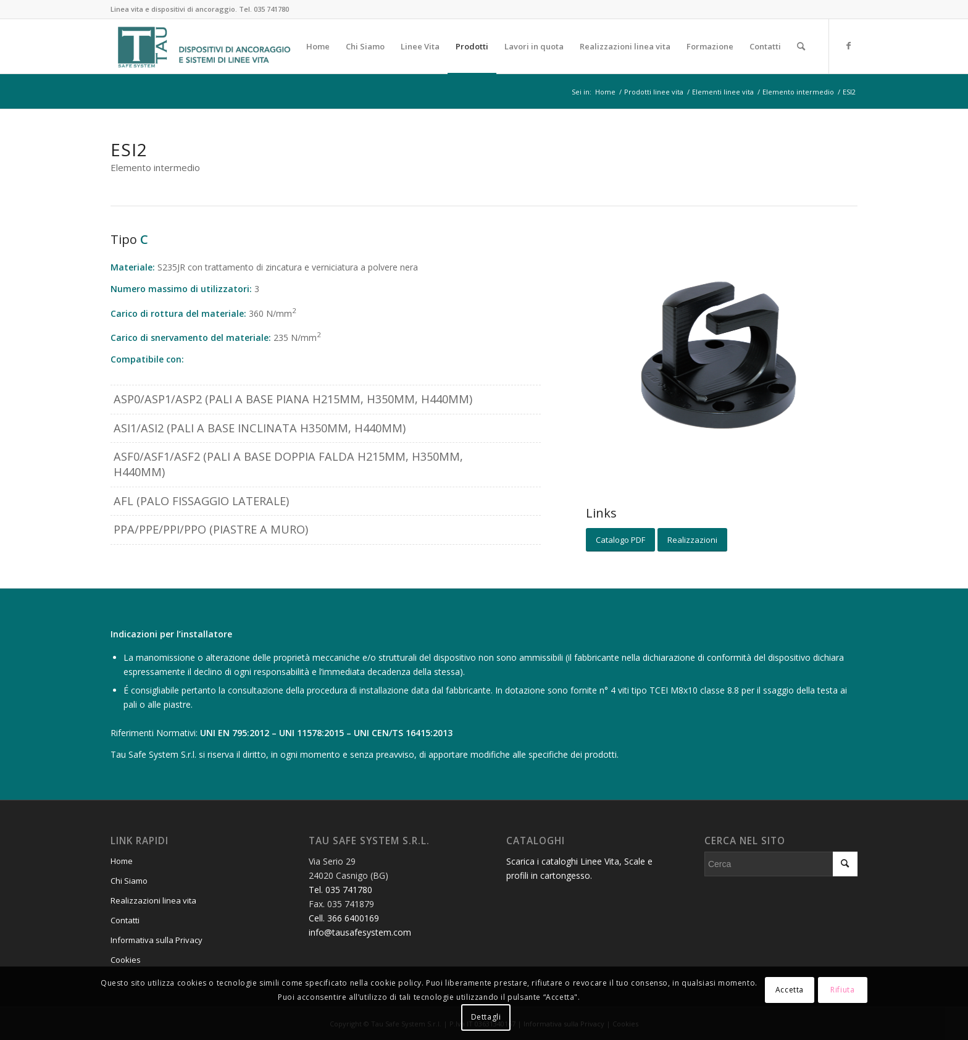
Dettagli (486, 1017)
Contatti (125, 920)
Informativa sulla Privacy (156, 940)
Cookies (126, 959)
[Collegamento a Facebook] (848, 45)
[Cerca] (801, 46)
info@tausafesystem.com (360, 932)
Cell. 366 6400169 (344, 918)
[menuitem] (318, 46)
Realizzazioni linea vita (153, 900)
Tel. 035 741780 (264, 9)
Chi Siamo (129, 880)
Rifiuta (842, 989)
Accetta (789, 989)
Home (122, 860)
